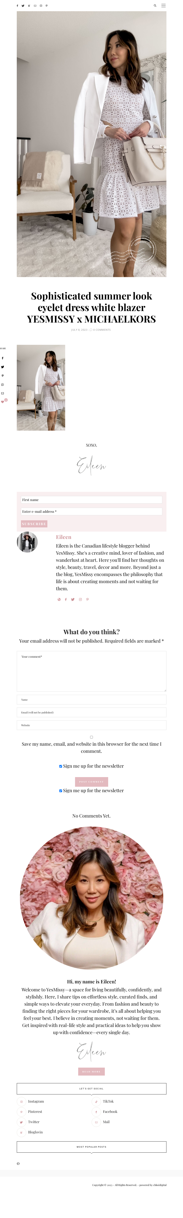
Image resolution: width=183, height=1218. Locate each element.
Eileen (63, 536)
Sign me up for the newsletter (91, 766)
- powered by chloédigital (151, 1185)
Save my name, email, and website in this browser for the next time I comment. (91, 747)
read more (91, 1071)
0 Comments (102, 330)
